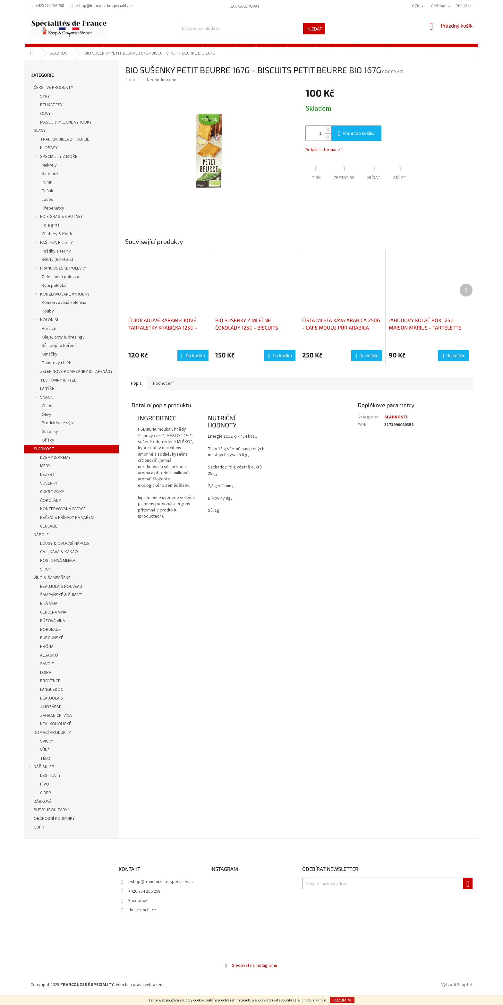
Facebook (138, 907)
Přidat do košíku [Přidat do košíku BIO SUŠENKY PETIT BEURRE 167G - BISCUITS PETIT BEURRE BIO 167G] (359, 140)
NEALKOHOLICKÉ (55, 731)
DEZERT (47, 481)
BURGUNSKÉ (51, 645)
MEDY (45, 473)
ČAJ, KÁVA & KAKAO (59, 559)
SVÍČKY (46, 748)
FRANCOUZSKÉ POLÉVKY (60, 276)
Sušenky (50, 438)
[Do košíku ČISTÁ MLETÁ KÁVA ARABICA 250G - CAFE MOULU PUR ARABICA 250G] (366, 362)
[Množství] (314, 140)
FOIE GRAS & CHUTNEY (58, 224)
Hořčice (49, 335)
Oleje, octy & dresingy (63, 344)
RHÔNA (47, 653)
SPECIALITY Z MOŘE (55, 164)
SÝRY (45, 103)
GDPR (39, 834)
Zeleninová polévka (60, 283)
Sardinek (50, 180)
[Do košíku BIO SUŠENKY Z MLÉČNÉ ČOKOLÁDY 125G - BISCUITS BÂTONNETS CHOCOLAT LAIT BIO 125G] (279, 362)
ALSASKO (49, 662)
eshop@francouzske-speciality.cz (161, 889)
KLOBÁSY (49, 154)
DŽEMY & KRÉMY (55, 464)
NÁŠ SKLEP (40, 774)
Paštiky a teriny (56, 258)
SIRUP (45, 576)
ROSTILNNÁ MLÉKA (57, 567)
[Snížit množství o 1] (328, 144)
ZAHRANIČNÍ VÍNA (56, 722)
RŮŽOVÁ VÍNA (52, 627)
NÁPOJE (38, 542)
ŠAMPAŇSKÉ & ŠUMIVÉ (61, 602)
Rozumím (342, 1000)
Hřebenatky (53, 215)
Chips (47, 412)
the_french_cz (142, 917)
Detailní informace (322, 157)
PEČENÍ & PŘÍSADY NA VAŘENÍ (67, 524)
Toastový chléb (57, 369)
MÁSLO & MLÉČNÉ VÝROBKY (66, 129)
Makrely (49, 172)
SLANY (36, 138)
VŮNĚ (45, 756)
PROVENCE (50, 688)
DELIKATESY (51, 111)
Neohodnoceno (161, 87)
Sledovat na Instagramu (254, 972)
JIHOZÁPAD (51, 713)
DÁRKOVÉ (43, 808)
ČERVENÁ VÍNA (53, 619)
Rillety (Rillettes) (57, 266)
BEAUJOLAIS (51, 705)
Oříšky (48, 447)
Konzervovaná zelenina (64, 309)
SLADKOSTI (41, 456)
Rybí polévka (54, 292)
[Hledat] (251, 28)
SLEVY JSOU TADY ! (52, 817)
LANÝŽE (47, 395)
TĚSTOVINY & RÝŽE (58, 387)
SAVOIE (47, 670)
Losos (47, 206)
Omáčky (49, 361)
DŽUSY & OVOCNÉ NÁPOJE (65, 550)
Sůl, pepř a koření (58, 352)
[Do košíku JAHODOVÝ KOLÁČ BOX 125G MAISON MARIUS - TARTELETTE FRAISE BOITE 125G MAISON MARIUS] (453, 362)
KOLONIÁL (46, 327)
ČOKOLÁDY (50, 507)
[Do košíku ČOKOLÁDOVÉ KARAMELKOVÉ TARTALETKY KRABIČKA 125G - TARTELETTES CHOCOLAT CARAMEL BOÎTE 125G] (192, 362)
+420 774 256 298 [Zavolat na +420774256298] (144, 898)
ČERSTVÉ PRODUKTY (50, 95)
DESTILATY (50, 782)
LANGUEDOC (51, 696)
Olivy (46, 421)
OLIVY (45, 120)
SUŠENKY (48, 490)
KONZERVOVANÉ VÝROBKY (62, 301)
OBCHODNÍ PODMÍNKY (55, 825)
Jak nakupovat (245, 6)
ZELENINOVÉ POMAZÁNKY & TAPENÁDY (76, 378)
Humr (47, 189)
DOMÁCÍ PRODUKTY (49, 740)
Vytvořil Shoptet (457, 992)
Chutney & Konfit (58, 240)
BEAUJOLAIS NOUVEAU (61, 593)
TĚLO (45, 765)
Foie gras (51, 232)
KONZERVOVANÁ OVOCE (63, 516)
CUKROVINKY (52, 498)
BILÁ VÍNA (48, 610)
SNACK (43, 404)
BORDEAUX (50, 636)
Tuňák (47, 197)
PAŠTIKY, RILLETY (53, 250)
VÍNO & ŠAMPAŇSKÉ (49, 585)
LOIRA (45, 679)
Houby (48, 318)
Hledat (314, 28)
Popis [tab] (137, 390)
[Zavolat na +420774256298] (50, 6)
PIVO (44, 791)
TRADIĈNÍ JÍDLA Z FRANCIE (64, 146)
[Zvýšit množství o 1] (328, 136)
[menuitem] (51, 49)
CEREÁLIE (48, 533)
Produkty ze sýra (58, 430)
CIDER (45, 799)
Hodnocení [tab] (165, 390)
